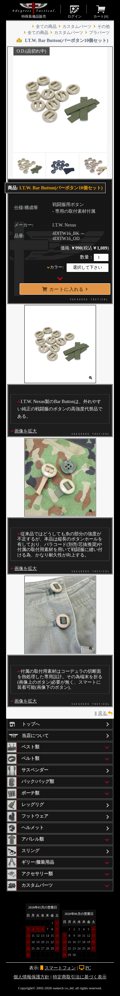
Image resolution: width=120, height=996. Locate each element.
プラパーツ (99, 32)
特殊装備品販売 (33, 10)
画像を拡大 (25, 430)
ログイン (75, 11)
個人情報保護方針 (31, 976)
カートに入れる (65, 289)
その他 (103, 26)
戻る (105, 713)
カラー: (57, 267)
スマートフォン (60, 967)
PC (88, 967)
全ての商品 (46, 26)
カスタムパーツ (77, 26)
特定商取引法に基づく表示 (80, 976)
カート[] (100, 11)
